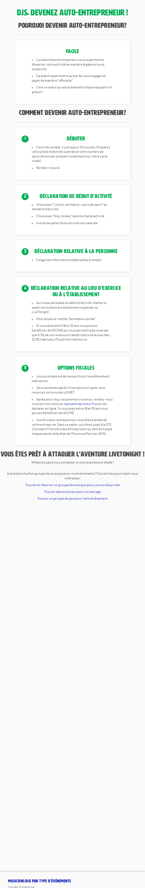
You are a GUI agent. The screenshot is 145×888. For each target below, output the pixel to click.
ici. (58, 168)
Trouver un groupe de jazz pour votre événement (72, 498)
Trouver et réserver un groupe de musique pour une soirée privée (72, 485)
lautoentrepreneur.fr (79, 404)
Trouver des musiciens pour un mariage (72, 492)
